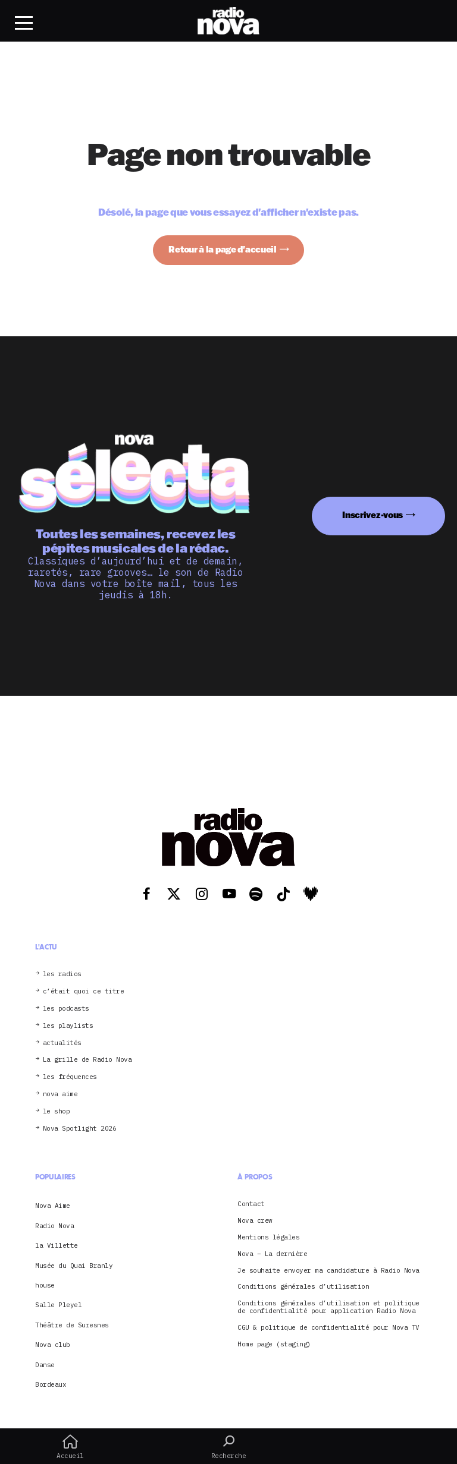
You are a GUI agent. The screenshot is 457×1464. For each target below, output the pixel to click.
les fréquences (70, 1077)
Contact (251, 1204)
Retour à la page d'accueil (222, 249)
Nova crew (255, 1221)
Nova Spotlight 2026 (80, 1128)
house (45, 1285)
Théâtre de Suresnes (72, 1325)
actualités (62, 1043)
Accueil (70, 1447)
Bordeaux (50, 1384)
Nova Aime (52, 1205)
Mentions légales (268, 1237)
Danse (45, 1365)
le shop (56, 1111)
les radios (62, 974)
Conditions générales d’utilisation (303, 1287)
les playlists (68, 1026)
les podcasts (66, 1008)
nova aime (60, 1094)
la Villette (56, 1245)
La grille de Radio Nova (87, 1060)
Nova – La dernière (272, 1254)
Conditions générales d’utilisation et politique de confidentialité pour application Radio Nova (328, 1307)
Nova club (52, 1344)
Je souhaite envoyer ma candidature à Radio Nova (328, 1270)
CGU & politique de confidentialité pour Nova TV (328, 1328)
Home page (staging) (274, 1344)
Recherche (228, 1447)
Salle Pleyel (58, 1305)
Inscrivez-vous (372, 514)
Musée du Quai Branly (73, 1265)
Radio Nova (54, 1226)
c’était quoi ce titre (83, 991)
